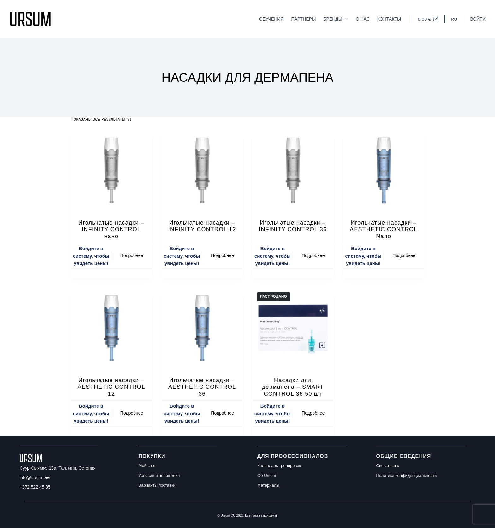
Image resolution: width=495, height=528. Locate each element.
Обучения (271, 19)
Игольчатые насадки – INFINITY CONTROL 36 (293, 226)
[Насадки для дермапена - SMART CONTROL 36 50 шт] (293, 328)
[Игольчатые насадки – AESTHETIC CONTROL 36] (202, 328)
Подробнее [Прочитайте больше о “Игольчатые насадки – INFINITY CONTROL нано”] (131, 255)
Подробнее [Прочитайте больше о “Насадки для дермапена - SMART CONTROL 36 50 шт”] (313, 413)
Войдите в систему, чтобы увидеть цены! (91, 256)
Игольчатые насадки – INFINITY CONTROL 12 (202, 226)
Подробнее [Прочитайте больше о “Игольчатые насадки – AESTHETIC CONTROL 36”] (222, 413)
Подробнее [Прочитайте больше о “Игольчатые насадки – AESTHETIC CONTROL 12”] (131, 413)
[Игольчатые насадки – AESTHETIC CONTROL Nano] (384, 171)
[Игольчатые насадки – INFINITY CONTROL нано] (111, 171)
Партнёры (303, 19)
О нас (363, 19)
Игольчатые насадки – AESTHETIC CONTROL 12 (111, 387)
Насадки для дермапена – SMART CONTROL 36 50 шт (293, 387)
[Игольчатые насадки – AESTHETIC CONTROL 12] (111, 328)
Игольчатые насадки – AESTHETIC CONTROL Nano (383, 229)
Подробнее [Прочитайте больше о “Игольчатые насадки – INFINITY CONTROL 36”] (313, 255)
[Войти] (478, 18)
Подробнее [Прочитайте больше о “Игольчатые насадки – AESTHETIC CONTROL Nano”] (403, 255)
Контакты (389, 19)
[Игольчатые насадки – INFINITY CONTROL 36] (293, 171)
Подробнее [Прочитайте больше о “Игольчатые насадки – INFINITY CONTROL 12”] (222, 255)
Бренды (337, 19)
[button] (454, 18)
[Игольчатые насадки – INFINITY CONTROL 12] (202, 171)
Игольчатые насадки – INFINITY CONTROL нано (111, 229)
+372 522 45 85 (35, 486)
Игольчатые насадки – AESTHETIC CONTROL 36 (202, 387)
